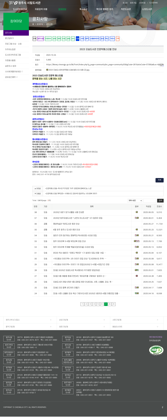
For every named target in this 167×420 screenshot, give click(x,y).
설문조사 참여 (10, 66)
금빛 (73, 39)
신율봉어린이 (103, 39)
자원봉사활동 (10, 61)
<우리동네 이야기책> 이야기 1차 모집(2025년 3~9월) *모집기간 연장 (81, 265)
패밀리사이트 (117, 327)
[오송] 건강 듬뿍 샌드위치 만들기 (66, 288)
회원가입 (133, 3)
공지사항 (8, 33)
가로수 (123, 39)
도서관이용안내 (20, 9)
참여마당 (62, 9)
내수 (78, 39)
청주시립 (42, 39)
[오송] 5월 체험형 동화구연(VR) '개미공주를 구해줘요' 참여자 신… (79, 277)
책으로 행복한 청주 (104, 9)
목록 (159, 180)
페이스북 (162, 408)
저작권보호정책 (155, 341)
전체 (34, 39)
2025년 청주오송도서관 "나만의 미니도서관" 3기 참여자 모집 (77, 219)
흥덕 (94, 39)
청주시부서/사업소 (13, 320)
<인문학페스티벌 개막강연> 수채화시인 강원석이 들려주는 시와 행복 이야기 (71, 194)
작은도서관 (126, 9)
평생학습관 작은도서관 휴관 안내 (66, 224)
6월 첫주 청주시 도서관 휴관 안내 (66, 230)
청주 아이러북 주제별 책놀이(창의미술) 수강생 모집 (73, 248)
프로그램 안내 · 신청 (13, 44)
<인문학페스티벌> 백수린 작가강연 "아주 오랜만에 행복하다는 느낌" (68, 189)
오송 (84, 39)
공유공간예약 (11, 77)
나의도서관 (147, 9)
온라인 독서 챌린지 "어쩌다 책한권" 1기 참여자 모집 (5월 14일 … (79, 253)
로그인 (125, 3)
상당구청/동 (63, 320)
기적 (129, 39)
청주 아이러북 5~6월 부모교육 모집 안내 (69, 242)
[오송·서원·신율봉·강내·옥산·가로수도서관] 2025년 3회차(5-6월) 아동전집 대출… (86, 294)
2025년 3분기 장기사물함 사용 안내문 (68, 213)
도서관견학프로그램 (13, 55)
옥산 (117, 39)
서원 (89, 39)
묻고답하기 (9, 38)
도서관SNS (153, 3)
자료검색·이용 (41, 9)
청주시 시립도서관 (26, 3)
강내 (111, 39)
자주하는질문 (10, 49)
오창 (68, 39)
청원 (62, 39)
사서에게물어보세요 (14, 72)
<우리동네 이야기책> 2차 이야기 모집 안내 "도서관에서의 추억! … (79, 259)
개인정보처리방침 (155, 337)
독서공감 (83, 9)
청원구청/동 (63, 327)
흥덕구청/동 (10, 327)
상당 (57, 39)
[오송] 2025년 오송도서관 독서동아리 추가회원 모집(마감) (76, 271)
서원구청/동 (116, 320)
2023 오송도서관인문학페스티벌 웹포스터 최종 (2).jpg (67, 70)
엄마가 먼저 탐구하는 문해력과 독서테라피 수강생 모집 (75, 236)
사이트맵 (142, 3)
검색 (160, 201)
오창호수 (50, 39)
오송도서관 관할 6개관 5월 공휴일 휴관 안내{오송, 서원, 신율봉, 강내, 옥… (83, 282)
